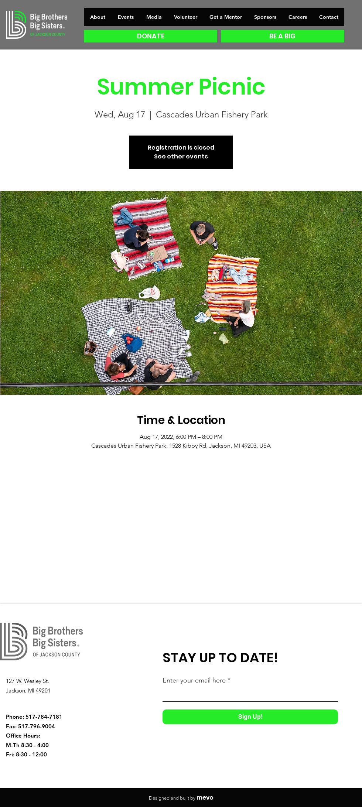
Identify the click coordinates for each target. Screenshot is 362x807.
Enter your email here (194, 680)
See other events (181, 156)
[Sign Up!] (250, 716)
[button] (225, 17)
